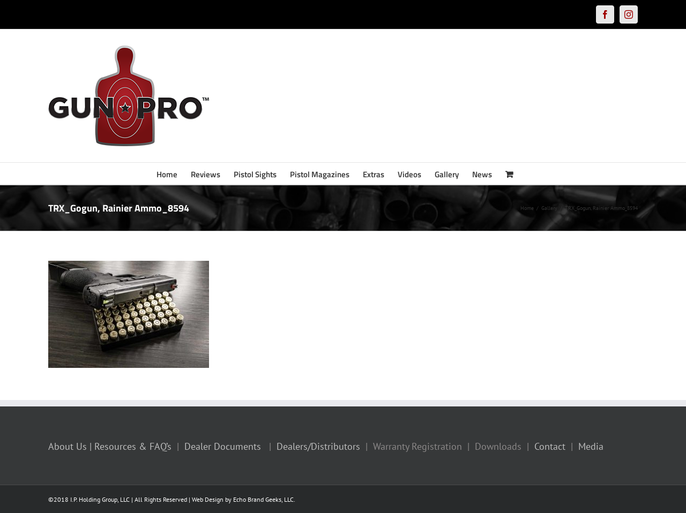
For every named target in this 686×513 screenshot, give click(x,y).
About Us (67, 446)
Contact (549, 446)
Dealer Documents (222, 446)
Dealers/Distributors (318, 446)
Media (590, 446)
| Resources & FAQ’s (131, 446)
